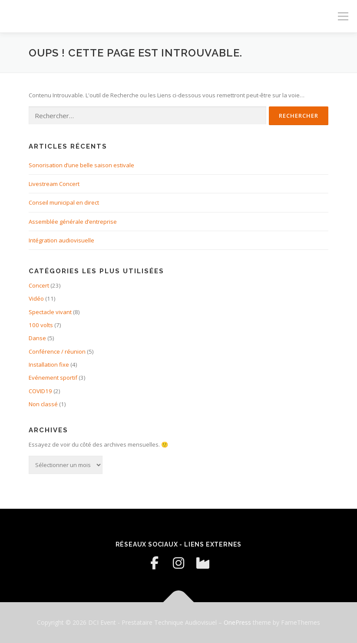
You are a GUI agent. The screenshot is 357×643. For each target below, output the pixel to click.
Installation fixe (49, 364)
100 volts (41, 325)
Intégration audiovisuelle (61, 240)
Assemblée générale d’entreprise (73, 221)
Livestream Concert (54, 184)
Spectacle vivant (50, 312)
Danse (37, 338)
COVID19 (40, 391)
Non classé (43, 404)
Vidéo (36, 298)
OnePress (237, 622)
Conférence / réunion (57, 351)
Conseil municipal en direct (64, 202)
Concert (39, 285)
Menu (342, 16)
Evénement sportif (53, 377)
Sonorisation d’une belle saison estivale (81, 165)
